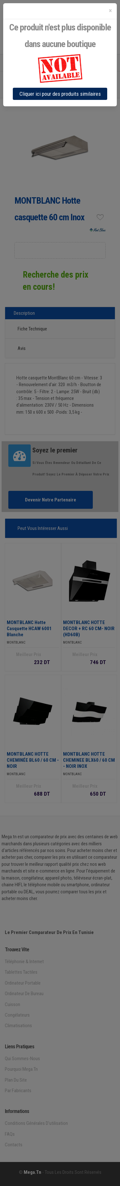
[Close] (110, 10)
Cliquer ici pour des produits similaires (60, 94)
